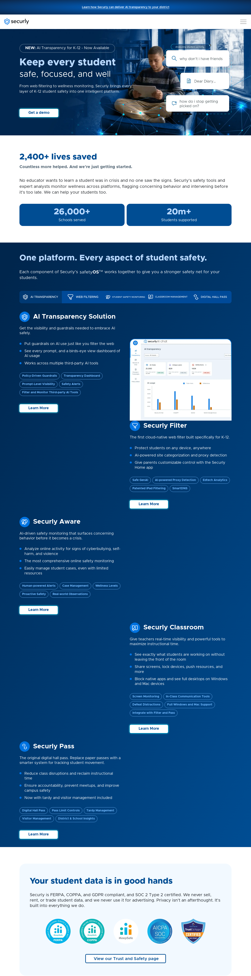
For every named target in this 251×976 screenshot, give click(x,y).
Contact (25, 913)
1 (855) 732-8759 (203, 870)
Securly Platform (32, 865)
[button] (243, 21)
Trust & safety (30, 929)
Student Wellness (33, 876)
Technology (28, 887)
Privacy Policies (104, 949)
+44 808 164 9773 (198, 880)
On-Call (80, 876)
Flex (77, 908)
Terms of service (166, 949)
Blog (132, 887)
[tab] (40, 297)
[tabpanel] (125, 366)
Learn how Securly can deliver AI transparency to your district (125, 7)
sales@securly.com (198, 891)
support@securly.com (200, 896)
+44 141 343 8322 (213, 885)
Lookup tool (138, 892)
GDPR (126, 949)
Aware (79, 871)
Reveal (79, 898)
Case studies (139, 876)
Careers (25, 924)
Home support (140, 871)
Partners (26, 919)
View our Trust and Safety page (126, 532)
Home (79, 892)
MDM (78, 887)
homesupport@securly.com (205, 908)
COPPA (143, 949)
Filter (78, 865)
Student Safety (31, 871)
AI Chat (80, 914)
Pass (77, 903)
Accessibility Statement (201, 949)
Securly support (141, 865)
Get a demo (38, 113)
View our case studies (125, 728)
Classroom (82, 882)
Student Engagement (36, 882)
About (24, 908)
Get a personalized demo (144, 811)
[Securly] (16, 21)
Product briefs (140, 882)
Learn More (38, 408)
